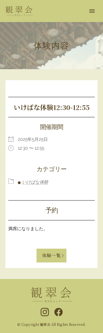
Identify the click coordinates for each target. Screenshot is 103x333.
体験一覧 (51, 255)
